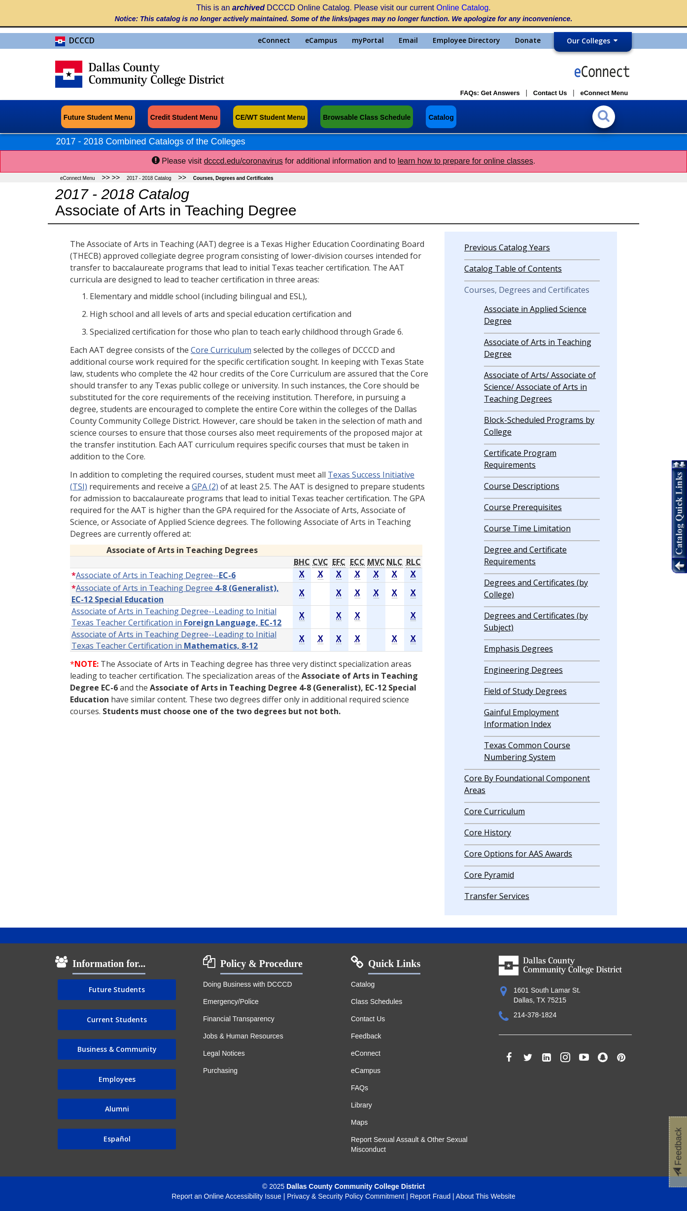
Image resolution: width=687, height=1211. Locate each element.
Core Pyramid (489, 874)
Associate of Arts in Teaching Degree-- (156, 575)
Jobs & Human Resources (243, 1036)
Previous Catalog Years (507, 247)
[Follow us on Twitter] (528, 1058)
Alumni (117, 1108)
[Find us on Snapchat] (603, 1058)
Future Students (117, 989)
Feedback (366, 1036)
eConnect (274, 40)
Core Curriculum (221, 350)
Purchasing (220, 1070)
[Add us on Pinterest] (621, 1058)
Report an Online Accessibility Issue (226, 1196)
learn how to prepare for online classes (465, 161)
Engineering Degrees (523, 669)
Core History (487, 832)
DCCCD (75, 40)
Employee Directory (466, 40)
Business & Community (117, 1049)
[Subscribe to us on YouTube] (584, 1058)
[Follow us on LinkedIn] (546, 1058)
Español (117, 1138)
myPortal (368, 40)
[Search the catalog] (605, 112)
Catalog (363, 984)
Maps (359, 1122)
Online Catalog (463, 7)
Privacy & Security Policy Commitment (345, 1196)
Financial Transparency (239, 1019)
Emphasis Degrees (518, 648)
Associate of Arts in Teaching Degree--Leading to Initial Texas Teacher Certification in (176, 617)
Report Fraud (430, 1196)
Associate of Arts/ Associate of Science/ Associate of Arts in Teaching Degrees (540, 387)
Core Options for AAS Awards (518, 853)
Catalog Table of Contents (513, 268)
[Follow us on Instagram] (565, 1058)
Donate (528, 40)
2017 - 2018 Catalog (149, 178)
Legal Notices (224, 1053)
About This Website (485, 1196)
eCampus (321, 40)
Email (408, 40)
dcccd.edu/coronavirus (243, 161)
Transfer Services (496, 896)
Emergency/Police (231, 1001)
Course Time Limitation (527, 528)
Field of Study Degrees (525, 691)
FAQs (359, 1088)
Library (361, 1105)
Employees (117, 1079)
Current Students (117, 1019)
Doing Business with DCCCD (247, 984)
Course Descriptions (521, 486)
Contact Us (368, 1019)
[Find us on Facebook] (509, 1058)
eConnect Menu (77, 178)
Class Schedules (376, 1001)
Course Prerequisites (523, 507)
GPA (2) (205, 486)
